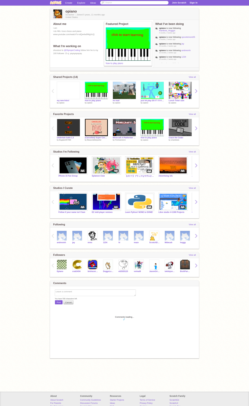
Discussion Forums (89, 403)
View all (192, 77)
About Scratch (56, 400)
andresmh (186, 50)
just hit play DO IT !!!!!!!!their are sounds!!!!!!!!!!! (152, 100)
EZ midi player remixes (102, 212)
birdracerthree (93, 271)
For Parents (55, 403)
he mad (116, 100)
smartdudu (175, 140)
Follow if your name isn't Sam (71, 212)
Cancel (68, 302)
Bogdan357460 (65, 140)
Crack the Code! (176, 138)
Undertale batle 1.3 (65, 138)
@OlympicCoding (72, 50)
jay (183, 44)
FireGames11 (120, 140)
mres (90, 242)
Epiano (60, 271)
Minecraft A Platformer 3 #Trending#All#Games (124, 138)
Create (68, 2)
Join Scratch (179, 2)
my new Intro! (63, 100)
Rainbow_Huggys (167, 30)
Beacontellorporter (94, 140)
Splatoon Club (98, 176)
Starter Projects (117, 400)
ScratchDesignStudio (154, 242)
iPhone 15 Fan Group (68, 176)
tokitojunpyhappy (170, 271)
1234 (184, 57)
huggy (183, 242)
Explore (81, 2)
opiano (61, 103)
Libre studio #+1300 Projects (171, 212)
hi (119, 242)
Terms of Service (147, 400)
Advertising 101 (165, 176)
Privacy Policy (146, 403)
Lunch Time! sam (176, 100)
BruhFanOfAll (185, 271)
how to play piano (114, 63)
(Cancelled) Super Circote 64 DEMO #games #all (96, 138)
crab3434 (76, 271)
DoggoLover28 (108, 271)
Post (59, 302)
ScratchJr (173, 403)
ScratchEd (174, 400)
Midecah (168, 242)
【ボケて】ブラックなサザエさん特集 (139, 176)
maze (136, 242)
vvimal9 (137, 271)
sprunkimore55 (188, 37)
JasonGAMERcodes (154, 271)
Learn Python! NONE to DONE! (139, 212)
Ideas (93, 2)
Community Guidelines (90, 400)
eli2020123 (123, 271)
